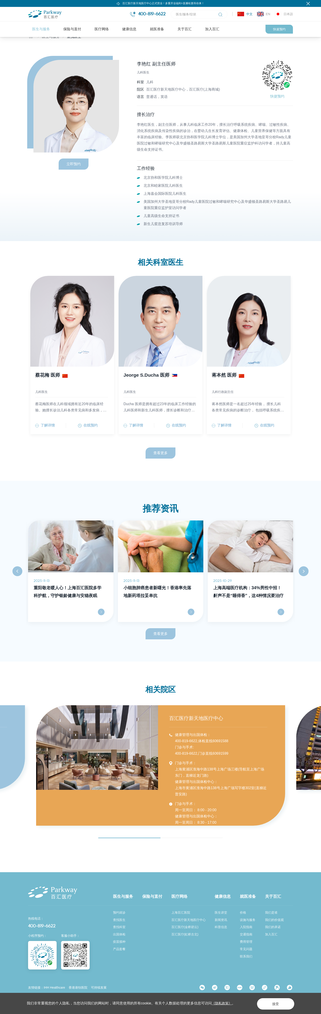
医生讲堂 (221, 912)
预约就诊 (119, 912)
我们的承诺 (273, 927)
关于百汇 (184, 29)
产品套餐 (119, 949)
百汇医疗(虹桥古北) (184, 934)
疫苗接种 (119, 942)
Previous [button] (17, 583)
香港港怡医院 (78, 988)
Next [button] (304, 583)
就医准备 (157, 29)
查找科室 (119, 927)
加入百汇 (212, 29)
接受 (272, 1003)
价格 (243, 912)
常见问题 (246, 949)
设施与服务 (247, 920)
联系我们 (246, 956)
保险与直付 (72, 29)
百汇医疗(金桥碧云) (184, 927)
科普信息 (221, 927)
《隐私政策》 (222, 1003)
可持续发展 (99, 988)
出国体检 (119, 934)
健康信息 (129, 29)
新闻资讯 (221, 920)
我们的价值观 (274, 920)
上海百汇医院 (180, 912)
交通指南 (246, 934)
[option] (71, 583)
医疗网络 (102, 29)
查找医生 (74, 46)
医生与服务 (41, 29)
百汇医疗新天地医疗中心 (188, 920)
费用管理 (246, 942)
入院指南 (246, 927)
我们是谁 (271, 912)
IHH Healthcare (54, 988)
